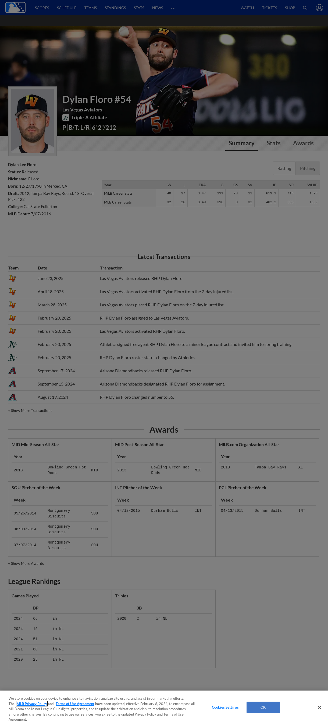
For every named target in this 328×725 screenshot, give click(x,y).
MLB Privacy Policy (32, 704)
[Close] (319, 707)
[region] (164, 708)
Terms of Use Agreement (75, 704)
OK (263, 707)
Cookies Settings (225, 707)
